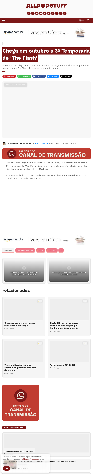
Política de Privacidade (30, 459)
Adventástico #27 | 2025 (62, 365)
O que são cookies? (20, 468)
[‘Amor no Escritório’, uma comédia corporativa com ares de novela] (23, 351)
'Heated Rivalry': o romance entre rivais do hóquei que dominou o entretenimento (64, 325)
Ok (6, 468)
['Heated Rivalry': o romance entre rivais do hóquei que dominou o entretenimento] (69, 309)
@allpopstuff (42, 144)
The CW (41, 250)
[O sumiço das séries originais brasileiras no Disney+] (23, 309)
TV (62, 250)
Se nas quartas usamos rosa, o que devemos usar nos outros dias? (47, 461)
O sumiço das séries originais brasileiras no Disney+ (19, 324)
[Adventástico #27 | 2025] (69, 351)
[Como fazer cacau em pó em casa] (46, 443)
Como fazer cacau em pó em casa (18, 451)
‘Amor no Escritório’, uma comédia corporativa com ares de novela (20, 368)
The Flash (52, 250)
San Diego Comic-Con (25, 250)
